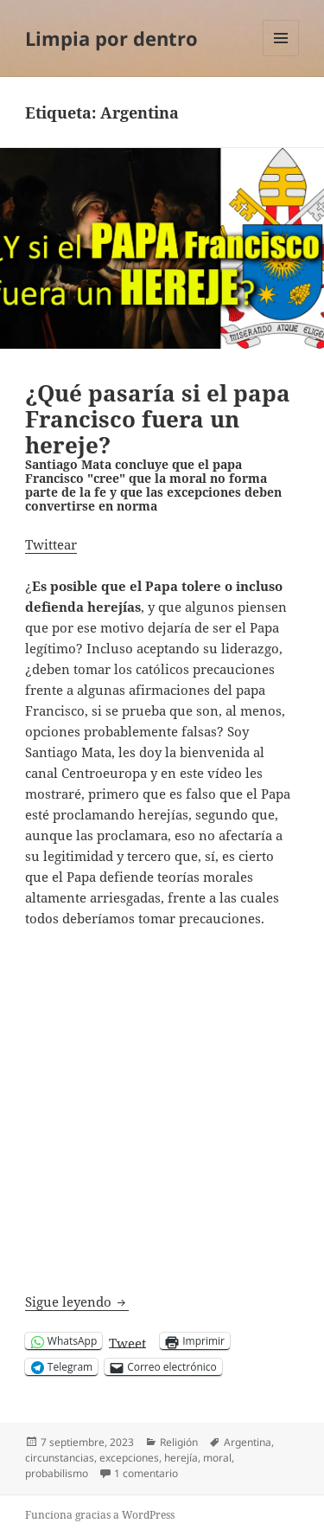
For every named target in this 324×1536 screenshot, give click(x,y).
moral (217, 1457)
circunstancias (59, 1457)
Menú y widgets (281, 55)
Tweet (127, 1341)
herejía (181, 1457)
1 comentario (146, 1473)
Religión (179, 1442)
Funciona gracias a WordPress (100, 1514)
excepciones (129, 1457)
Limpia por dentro (111, 38)
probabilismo (56, 1473)
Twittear (51, 544)
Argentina (247, 1442)
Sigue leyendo (77, 1302)
